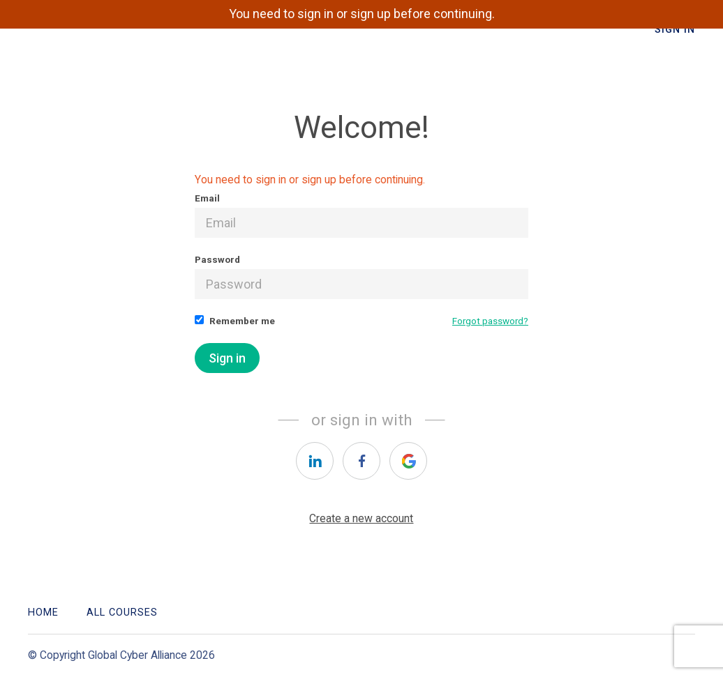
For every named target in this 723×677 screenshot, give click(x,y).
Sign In (675, 30)
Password (361, 276)
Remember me (235, 320)
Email (361, 215)
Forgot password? (490, 320)
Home (43, 612)
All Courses (122, 612)
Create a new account (361, 518)
